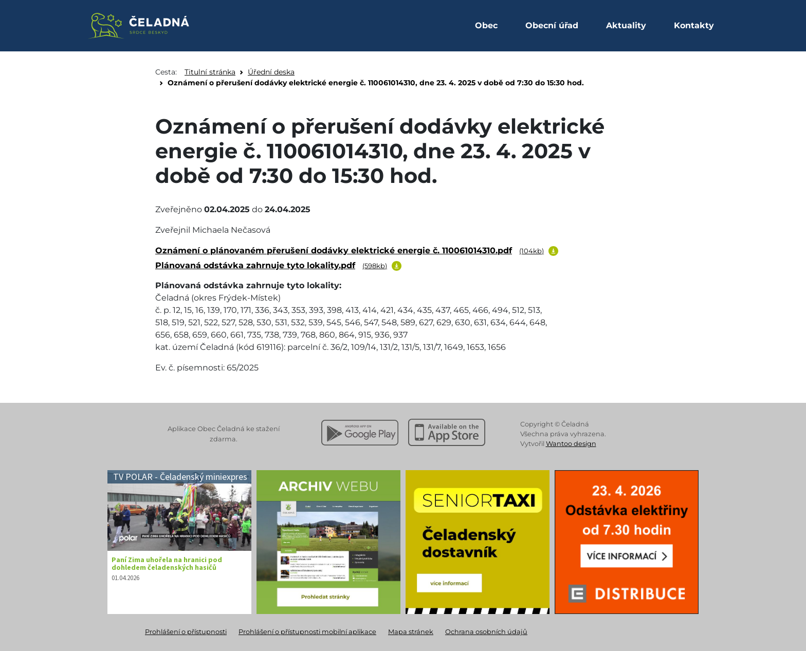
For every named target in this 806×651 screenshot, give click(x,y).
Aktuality (626, 25)
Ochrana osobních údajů (486, 632)
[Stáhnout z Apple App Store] (446, 432)
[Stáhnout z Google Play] (359, 432)
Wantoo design (571, 444)
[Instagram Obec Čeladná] (308, 24)
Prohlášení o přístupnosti (186, 632)
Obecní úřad (551, 25)
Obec (486, 25)
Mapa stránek (410, 632)
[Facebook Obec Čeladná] (331, 24)
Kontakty (694, 25)
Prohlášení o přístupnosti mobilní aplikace (307, 632)
